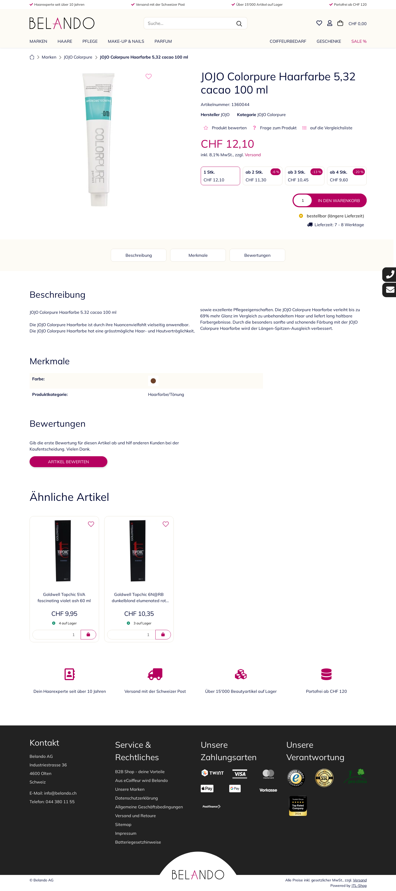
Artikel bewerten (68, 461)
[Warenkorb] (352, 23)
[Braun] (153, 381)
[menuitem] (39, 41)
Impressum (125, 833)
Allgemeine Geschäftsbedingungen (149, 806)
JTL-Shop (359, 885)
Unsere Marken (129, 789)
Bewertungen (257, 255)
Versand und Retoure (135, 815)
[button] (329, 23)
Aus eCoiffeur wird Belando (141, 780)
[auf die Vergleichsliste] (326, 128)
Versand (253, 154)
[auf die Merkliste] (148, 76)
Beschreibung (139, 255)
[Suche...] (187, 23)
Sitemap (123, 824)
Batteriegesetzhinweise (138, 842)
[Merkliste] (319, 23)
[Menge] (303, 200)
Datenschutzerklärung (136, 798)
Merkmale (198, 255)
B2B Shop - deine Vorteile (140, 771)
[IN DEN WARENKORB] (88, 634)
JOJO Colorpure (271, 114)
